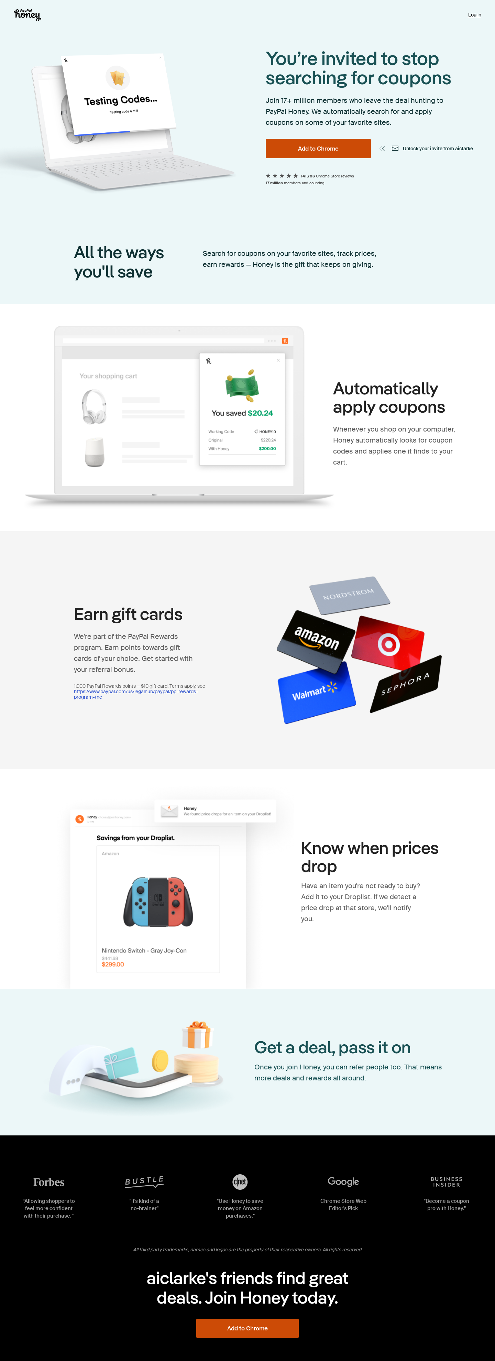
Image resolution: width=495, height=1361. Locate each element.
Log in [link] (474, 15)
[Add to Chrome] (318, 148)
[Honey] (27, 15)
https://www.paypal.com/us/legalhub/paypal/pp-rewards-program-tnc (136, 694)
